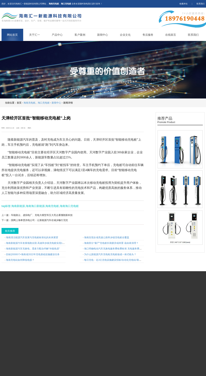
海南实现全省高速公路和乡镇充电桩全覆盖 (106, 237)
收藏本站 (183, 4)
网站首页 (12, 34)
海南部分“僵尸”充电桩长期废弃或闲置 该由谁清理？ (111, 243)
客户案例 (79, 34)
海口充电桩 (44, 102)
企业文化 (125, 34)
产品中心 (57, 34)
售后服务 (148, 34)
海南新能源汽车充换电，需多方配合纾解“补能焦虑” (33, 248)
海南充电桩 (29, 102)
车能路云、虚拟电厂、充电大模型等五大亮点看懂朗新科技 (42, 215)
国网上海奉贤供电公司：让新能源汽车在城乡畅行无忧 (39, 220)
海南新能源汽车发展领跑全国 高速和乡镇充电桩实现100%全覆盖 (40, 243)
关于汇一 (34, 34)
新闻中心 (102, 34)
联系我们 (201, 4)
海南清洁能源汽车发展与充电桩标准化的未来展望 (32, 237)
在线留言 (170, 34)
